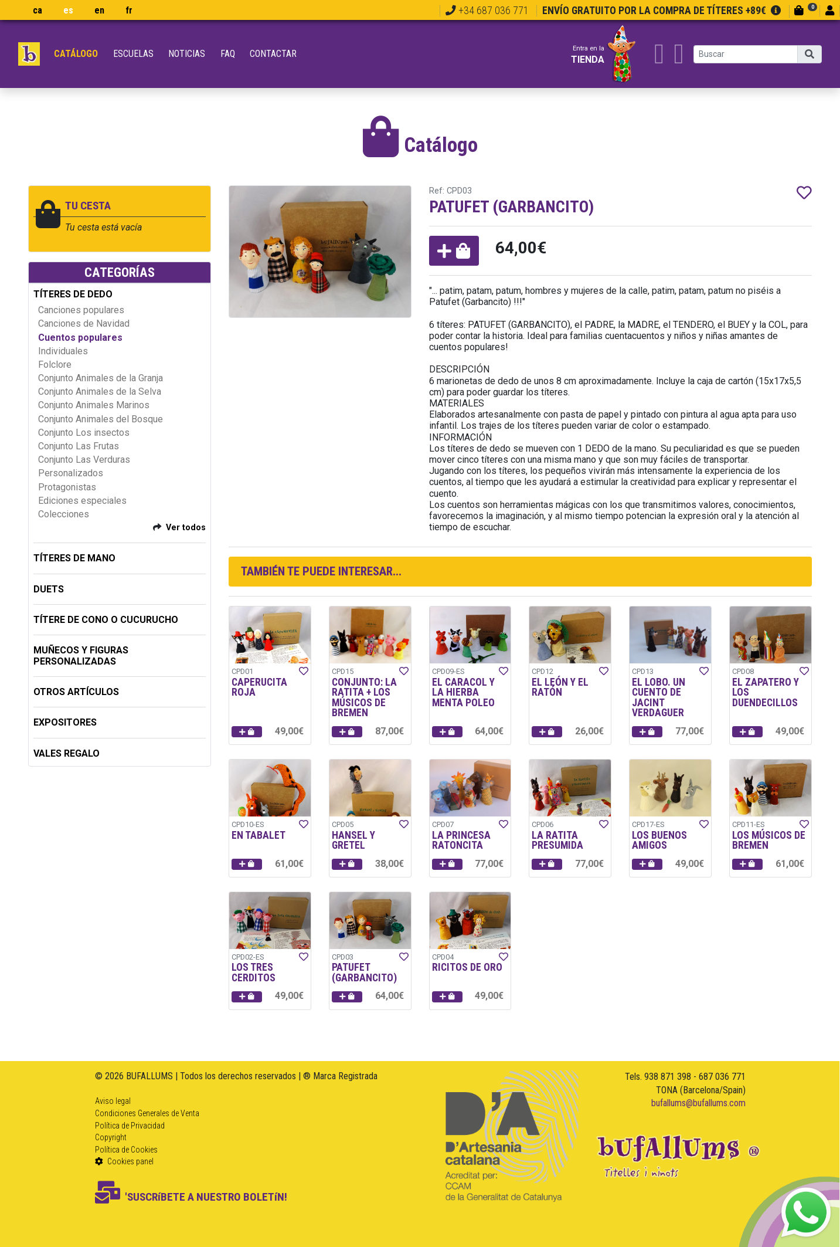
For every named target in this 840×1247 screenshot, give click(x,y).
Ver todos (186, 528)
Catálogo (76, 53)
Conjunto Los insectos (84, 432)
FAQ (227, 53)
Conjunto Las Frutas (78, 446)
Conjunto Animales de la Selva (99, 391)
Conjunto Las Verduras (84, 459)
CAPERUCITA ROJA (259, 687)
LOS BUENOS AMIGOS (659, 840)
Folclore (55, 364)
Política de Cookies (126, 1149)
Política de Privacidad (130, 1125)
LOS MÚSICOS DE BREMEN (768, 840)
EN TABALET (258, 835)
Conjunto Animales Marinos (93, 405)
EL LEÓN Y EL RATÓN (560, 687)
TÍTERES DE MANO (74, 558)
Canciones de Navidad (84, 323)
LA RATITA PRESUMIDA (557, 840)
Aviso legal (113, 1101)
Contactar (273, 53)
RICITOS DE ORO (467, 967)
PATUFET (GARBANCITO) (364, 972)
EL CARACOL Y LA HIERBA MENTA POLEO (463, 692)
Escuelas (133, 53)
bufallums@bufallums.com (698, 1103)
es (68, 10)
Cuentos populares (80, 337)
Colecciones (63, 514)
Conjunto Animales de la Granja (100, 378)
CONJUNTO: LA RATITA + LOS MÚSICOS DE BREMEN (364, 697)
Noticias (186, 53)
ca (37, 10)
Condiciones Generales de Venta (147, 1113)
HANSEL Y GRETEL (353, 840)
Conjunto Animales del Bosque (100, 419)
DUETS (48, 589)
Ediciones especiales (82, 500)
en (99, 10)
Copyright (111, 1137)
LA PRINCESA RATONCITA (461, 840)
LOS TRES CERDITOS (254, 972)
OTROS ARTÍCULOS (76, 691)
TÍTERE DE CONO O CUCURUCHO (105, 619)
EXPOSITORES (65, 722)
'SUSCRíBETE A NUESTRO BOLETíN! (191, 1197)
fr (128, 10)
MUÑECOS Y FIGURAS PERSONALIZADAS (80, 656)
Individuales (63, 351)
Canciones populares (81, 310)
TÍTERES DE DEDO (73, 294)
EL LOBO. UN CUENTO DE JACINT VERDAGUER (658, 697)
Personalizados (70, 473)
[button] (454, 251)
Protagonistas (67, 487)
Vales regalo (66, 753)
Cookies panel (124, 1161)
